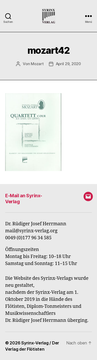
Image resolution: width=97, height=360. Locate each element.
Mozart (37, 63)
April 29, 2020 (68, 63)
